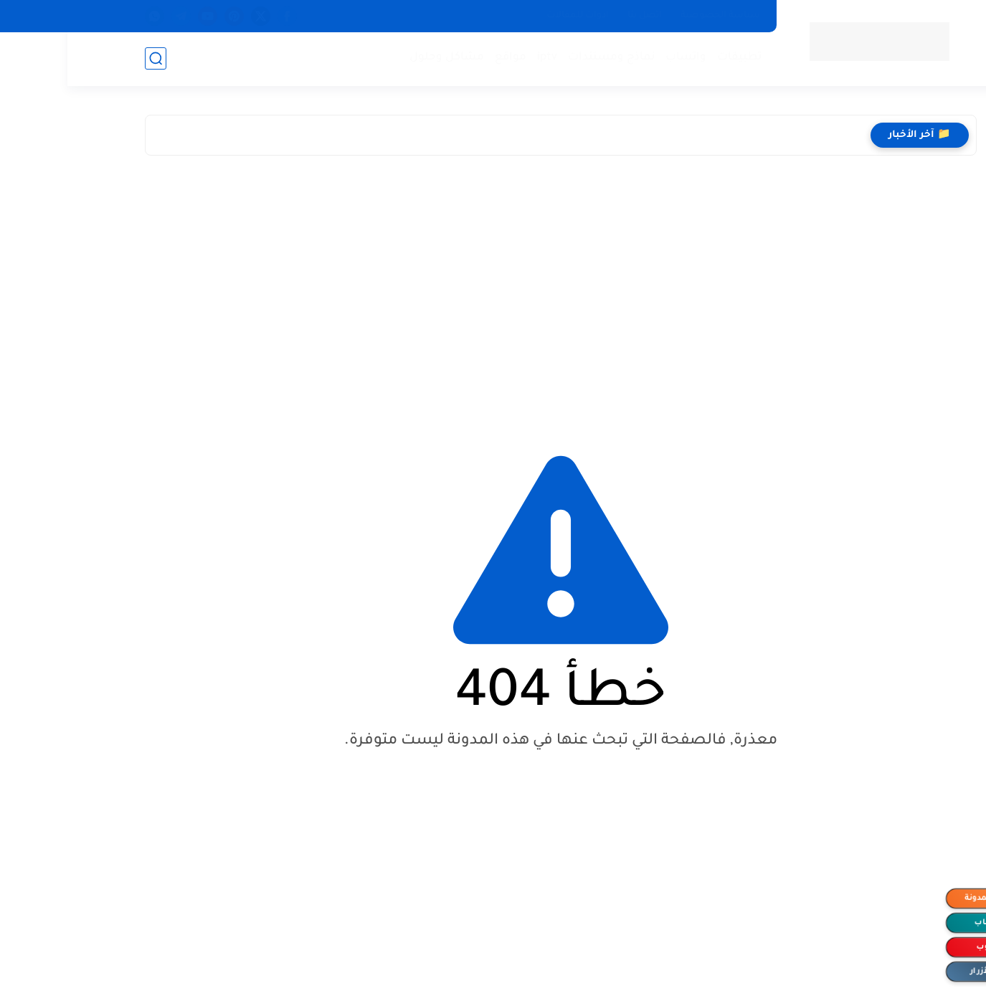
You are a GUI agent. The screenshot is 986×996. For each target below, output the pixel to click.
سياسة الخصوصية (653, 16)
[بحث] (88, 58)
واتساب (618, 58)
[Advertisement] (493, 291)
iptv (480, 58)
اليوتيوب (925, 947)
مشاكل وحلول (379, 58)
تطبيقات (672, 58)
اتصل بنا (577, 16)
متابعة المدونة (925, 898)
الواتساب (925, 923)
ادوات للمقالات (510, 16)
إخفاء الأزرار (925, 971)
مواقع (443, 58)
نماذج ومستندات (544, 58)
